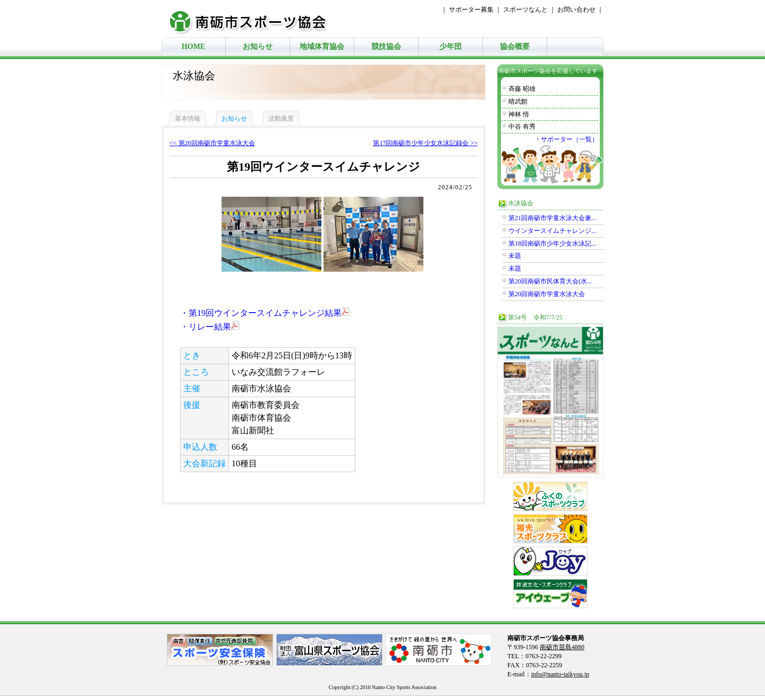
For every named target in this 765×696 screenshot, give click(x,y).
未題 (514, 255)
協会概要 (515, 47)
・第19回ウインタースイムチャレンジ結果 (265, 312)
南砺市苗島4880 (562, 647)
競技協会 (386, 47)
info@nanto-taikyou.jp (560, 674)
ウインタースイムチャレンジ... (552, 230)
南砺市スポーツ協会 (254, 18)
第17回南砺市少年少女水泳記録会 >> (425, 143)
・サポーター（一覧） (566, 139)
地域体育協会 (322, 47)
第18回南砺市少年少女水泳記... (552, 243)
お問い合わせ (576, 9)
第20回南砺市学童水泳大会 (546, 294)
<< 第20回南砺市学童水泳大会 (212, 143)
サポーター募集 (471, 9)
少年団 (450, 47)
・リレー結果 (210, 326)
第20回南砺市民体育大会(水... (550, 281)
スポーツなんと (525, 9)
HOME (193, 47)
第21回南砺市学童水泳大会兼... (552, 218)
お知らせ (258, 47)
